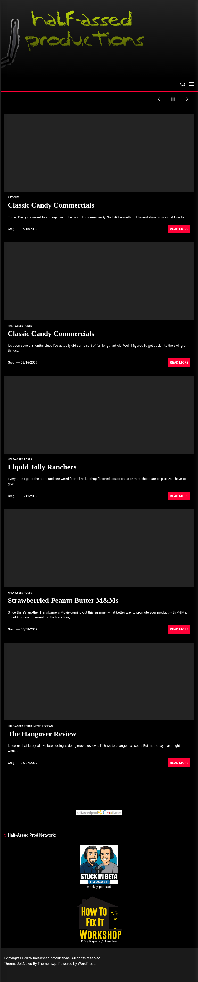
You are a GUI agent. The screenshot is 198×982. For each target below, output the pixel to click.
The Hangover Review (42, 734)
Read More (179, 229)
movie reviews (43, 726)
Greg (11, 229)
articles (14, 197)
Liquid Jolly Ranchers (42, 467)
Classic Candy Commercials (51, 205)
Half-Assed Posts (20, 325)
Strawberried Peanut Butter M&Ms (63, 600)
